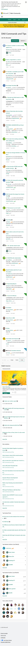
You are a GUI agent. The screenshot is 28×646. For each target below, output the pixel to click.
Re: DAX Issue (6, 521)
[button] (15, 40)
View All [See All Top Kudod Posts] (5, 539)
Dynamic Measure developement (10, 477)
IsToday (7, 328)
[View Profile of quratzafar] (8, 239)
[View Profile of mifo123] (9, 340)
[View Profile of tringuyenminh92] (9, 78)
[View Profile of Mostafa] (9, 156)
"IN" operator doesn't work (13, 245)
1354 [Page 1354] (11, 360)
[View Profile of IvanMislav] (9, 260)
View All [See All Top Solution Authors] (5, 567)
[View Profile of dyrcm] (8, 49)
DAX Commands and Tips (8, 452)
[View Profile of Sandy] (8, 352)
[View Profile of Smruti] (7, 344)
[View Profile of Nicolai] (8, 235)
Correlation (8, 307)
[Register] (6, 393)
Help (19, 19)
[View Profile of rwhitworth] (9, 75)
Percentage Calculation (11, 85)
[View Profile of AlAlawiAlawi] (14, 132)
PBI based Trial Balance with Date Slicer (11, 490)
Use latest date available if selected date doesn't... (14, 502)
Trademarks (3, 637)
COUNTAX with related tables (14, 258)
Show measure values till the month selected (13, 455)
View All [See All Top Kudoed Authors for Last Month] (5, 596)
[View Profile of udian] (8, 198)
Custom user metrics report (10, 401)
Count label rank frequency (12, 338)
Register (9, 19)
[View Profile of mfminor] (9, 87)
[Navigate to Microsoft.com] (4, 13)
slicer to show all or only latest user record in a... (14, 460)
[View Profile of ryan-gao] (9, 184)
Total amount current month (13, 208)
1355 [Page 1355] (16, 360)
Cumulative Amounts (16, 350)
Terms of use (3, 635)
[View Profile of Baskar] (8, 222)
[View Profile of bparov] (8, 285)
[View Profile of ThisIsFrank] (9, 273)
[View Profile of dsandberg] (9, 142)
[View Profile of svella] (8, 61)
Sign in (14, 19)
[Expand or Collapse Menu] (2, 16)
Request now (21, 26)
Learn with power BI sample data (10, 465)
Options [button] (22, 40)
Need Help (8, 219)
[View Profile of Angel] (8, 210)
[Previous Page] (2, 360)
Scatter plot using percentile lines (12, 425)
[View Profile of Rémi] (7, 65)
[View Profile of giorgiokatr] (9, 115)
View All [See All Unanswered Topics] (5, 439)
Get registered (4, 9)
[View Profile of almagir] (8, 170)
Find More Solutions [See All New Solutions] (5, 508)
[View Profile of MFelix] (9, 52)
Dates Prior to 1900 (10, 318)
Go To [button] (23, 19)
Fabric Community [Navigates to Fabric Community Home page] (15, 13)
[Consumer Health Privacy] (14, 642)
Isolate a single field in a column (13, 59)
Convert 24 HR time (11, 295)
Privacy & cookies (4, 633)
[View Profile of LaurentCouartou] (9, 187)
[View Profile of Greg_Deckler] (10, 129)
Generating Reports (11, 283)
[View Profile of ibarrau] (9, 251)
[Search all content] (17, 22)
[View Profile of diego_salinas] (9, 301)
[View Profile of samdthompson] (15, 263)
